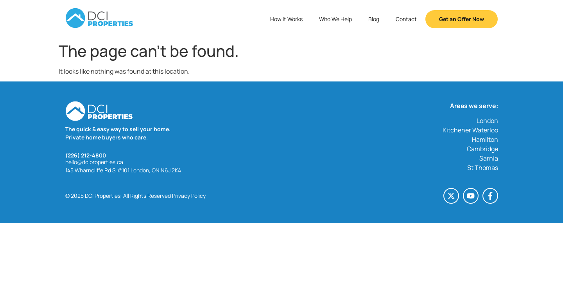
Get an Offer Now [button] (461, 19)
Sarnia (488, 158)
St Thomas (482, 167)
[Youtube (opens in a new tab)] (471, 196)
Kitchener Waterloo (470, 130)
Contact (406, 19)
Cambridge (482, 149)
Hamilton (485, 139)
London (487, 120)
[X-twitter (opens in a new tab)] (451, 196)
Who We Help (335, 19)
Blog (373, 19)
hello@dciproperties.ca (94, 162)
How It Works (286, 19)
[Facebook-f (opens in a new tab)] (490, 196)
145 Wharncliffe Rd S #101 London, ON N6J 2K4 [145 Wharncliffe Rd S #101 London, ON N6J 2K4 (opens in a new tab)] (123, 170)
